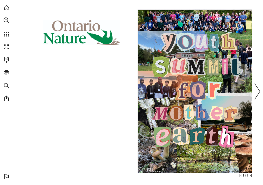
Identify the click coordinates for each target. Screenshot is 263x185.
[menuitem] (6, 27)
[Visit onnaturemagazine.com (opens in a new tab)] (6, 7)
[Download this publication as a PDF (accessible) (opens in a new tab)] (6, 59)
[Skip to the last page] (251, 175)
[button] (6, 20)
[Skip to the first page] (240, 175)
